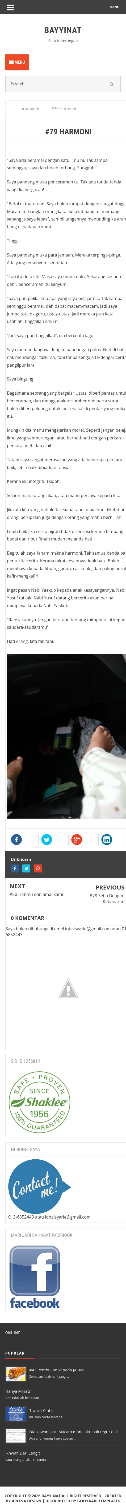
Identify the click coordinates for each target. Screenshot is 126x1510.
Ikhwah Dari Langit (22, 1453)
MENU (115, 7)
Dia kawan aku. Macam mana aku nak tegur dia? (74, 1431)
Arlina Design (26, 1500)
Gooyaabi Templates (98, 1500)
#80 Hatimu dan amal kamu (37, 894)
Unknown (21, 859)
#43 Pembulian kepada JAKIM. (57, 1369)
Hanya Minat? (18, 1391)
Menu (17, 62)
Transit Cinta (41, 1410)
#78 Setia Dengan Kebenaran (107, 898)
